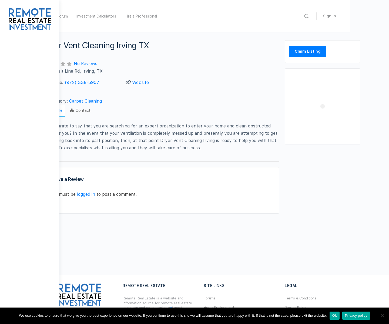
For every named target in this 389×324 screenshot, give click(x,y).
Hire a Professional (187, 16)
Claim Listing (325, 51)
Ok (334, 315)
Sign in (368, 16)
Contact (108, 110)
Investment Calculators (142, 16)
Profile (82, 110)
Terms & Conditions (321, 298)
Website (165, 82)
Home (90, 16)
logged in (115, 194)
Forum (108, 16)
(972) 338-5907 (110, 82)
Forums (233, 298)
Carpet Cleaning (114, 101)
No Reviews (114, 63)
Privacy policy (356, 315)
